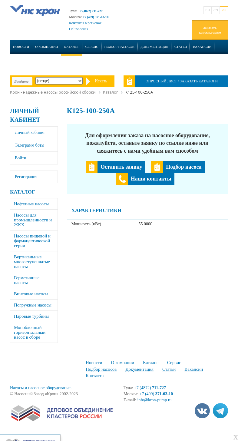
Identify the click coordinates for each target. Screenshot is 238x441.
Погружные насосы (32, 305)
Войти (20, 158)
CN (215, 10)
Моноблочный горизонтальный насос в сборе (29, 332)
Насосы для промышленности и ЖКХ (33, 220)
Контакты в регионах (85, 23)
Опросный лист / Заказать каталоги (182, 81)
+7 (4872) (150, 388)
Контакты (22, 63)
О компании (46, 46)
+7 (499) (156, 394)
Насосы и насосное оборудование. (40, 388)
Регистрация (26, 176)
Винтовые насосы (31, 293)
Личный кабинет (30, 132)
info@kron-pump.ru (154, 400)
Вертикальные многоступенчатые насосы (32, 261)
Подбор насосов (119, 46)
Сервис (91, 46)
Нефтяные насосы (31, 203)
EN (207, 10)
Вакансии (202, 46)
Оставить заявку (121, 167)
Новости (21, 46)
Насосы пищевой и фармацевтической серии (32, 241)
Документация (154, 46)
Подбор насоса (183, 167)
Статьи (180, 46)
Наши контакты (151, 179)
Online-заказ (78, 29)
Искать (101, 81)
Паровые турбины (31, 316)
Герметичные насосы (27, 280)
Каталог (71, 46)
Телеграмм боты (29, 145)
